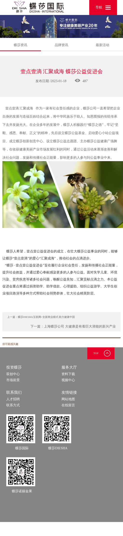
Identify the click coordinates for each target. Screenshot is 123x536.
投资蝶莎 (14, 367)
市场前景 (13, 380)
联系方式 (13, 405)
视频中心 (68, 380)
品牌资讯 (61, 45)
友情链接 (69, 392)
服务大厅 (69, 367)
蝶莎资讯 (20, 47)
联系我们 (14, 392)
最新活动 (102, 45)
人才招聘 (13, 399)
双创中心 (13, 374)
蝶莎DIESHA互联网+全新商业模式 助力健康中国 (46, 316)
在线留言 (68, 405)
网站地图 (68, 399)
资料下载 (68, 374)
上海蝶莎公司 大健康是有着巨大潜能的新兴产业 (80, 326)
